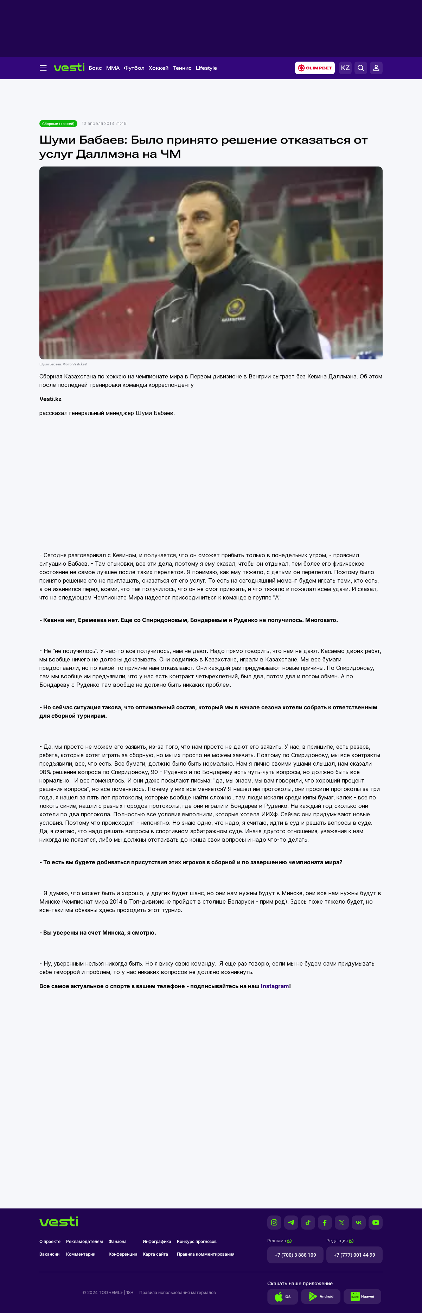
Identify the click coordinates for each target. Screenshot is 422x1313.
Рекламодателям (84, 1241)
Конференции (123, 1254)
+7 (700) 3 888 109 (295, 1255)
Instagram (275, 986)
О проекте (49, 1241)
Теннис (182, 68)
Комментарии (80, 1254)
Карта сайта (155, 1254)
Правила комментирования (206, 1254)
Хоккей (158, 68)
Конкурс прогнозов (197, 1241)
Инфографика (157, 1241)
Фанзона (118, 1241)
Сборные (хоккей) (58, 123)
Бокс (95, 68)
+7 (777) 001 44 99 (354, 1255)
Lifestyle (206, 68)
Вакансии (49, 1254)
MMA (113, 68)
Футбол (134, 68)
